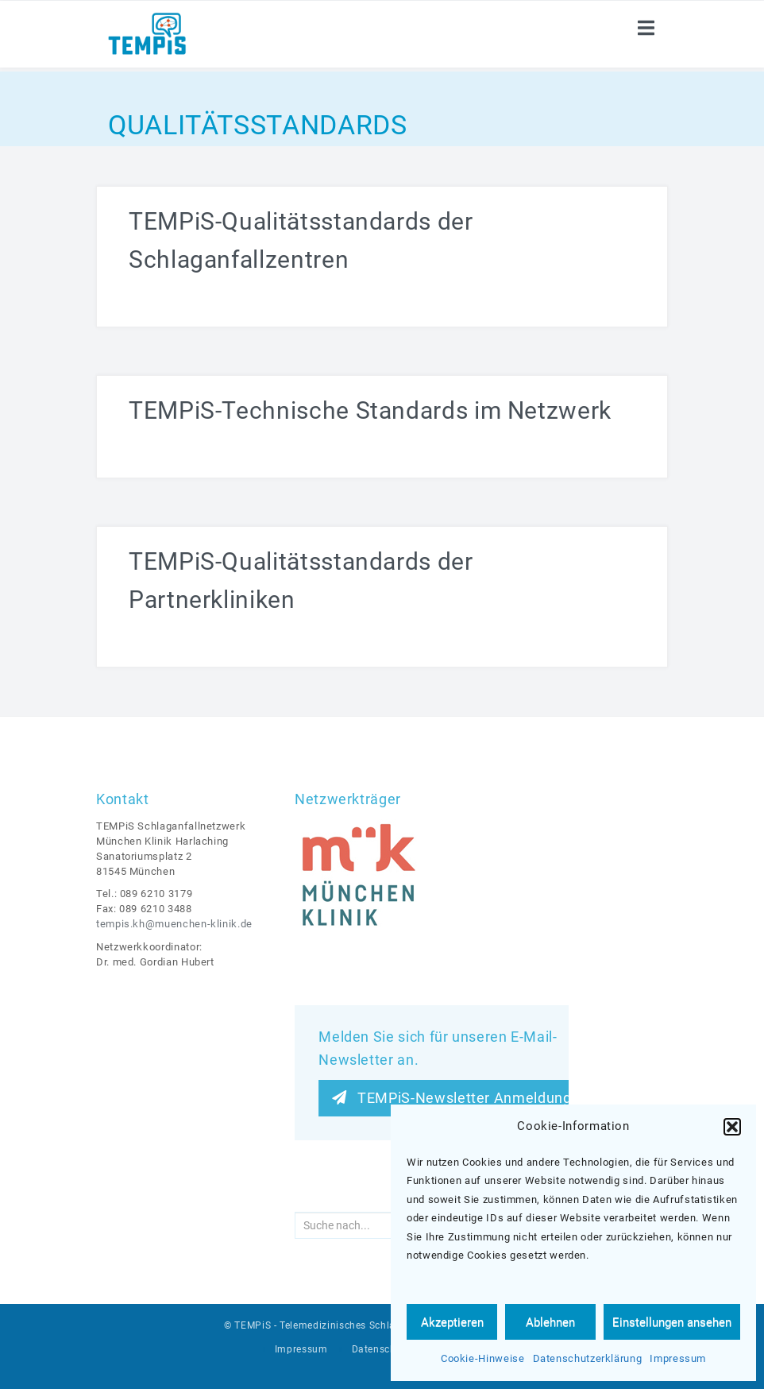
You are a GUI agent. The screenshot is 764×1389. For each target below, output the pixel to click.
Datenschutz (381, 1349)
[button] (732, 1127)
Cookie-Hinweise (483, 1358)
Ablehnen (550, 1322)
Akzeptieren (452, 1322)
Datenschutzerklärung (587, 1358)
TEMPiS (252, 1325)
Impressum (678, 1358)
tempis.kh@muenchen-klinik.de (174, 924)
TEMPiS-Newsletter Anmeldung (451, 1097)
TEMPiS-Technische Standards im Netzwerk (370, 410)
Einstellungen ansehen (671, 1322)
